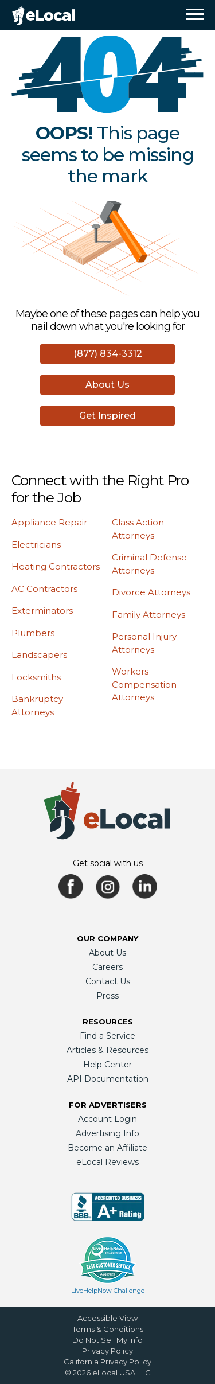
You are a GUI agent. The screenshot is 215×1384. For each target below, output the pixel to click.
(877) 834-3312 (107, 353)
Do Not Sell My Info (107, 1339)
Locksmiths (36, 677)
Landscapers (39, 654)
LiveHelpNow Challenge (107, 1290)
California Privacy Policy (107, 1361)
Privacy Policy (107, 1350)
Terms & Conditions (107, 1329)
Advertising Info (107, 1133)
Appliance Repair (49, 522)
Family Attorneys (148, 614)
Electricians (36, 544)
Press (107, 996)
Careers (107, 967)
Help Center (107, 1064)
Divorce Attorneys (151, 592)
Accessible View (107, 1318)
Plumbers (32, 632)
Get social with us (108, 863)
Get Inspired (107, 415)
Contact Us (107, 981)
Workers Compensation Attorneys (144, 684)
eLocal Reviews (107, 1162)
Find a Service (107, 1036)
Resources (108, 1021)
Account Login (107, 1119)
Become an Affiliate (107, 1148)
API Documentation (107, 1079)
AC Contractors (44, 588)
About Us (107, 384)
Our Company (107, 938)
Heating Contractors (55, 566)
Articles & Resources (107, 1050)
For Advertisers (108, 1104)
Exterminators (42, 610)
